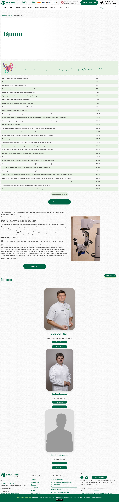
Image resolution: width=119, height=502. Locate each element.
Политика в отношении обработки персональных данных (98, 494)
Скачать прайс (99, 477)
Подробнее (59, 342)
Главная (5, 7)
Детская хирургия (56, 490)
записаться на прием (89, 2)
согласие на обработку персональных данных (42, 496)
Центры (12, 7)
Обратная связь (35, 493)
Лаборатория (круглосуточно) (59, 479)
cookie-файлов (64, 496)
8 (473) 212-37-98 (7, 483)
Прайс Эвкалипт (110, 275)
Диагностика (21, 7)
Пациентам (44, 7)
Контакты (66, 7)
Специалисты (35, 488)
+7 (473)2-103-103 (87, 70)
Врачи (37, 7)
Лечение (30, 7)
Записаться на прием (59, 202)
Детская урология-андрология (60, 492)
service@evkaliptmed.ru (10, 494)
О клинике (34, 479)
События (53, 7)
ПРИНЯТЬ (59, 500)
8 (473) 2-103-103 (28, 2)
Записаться (34, 266)
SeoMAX (96, 490)
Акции (60, 7)
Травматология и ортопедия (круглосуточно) (64, 487)
